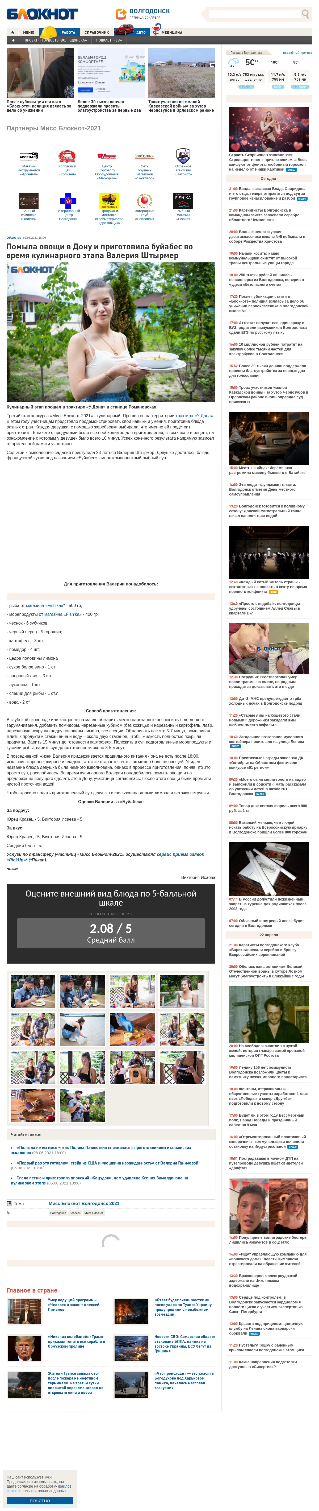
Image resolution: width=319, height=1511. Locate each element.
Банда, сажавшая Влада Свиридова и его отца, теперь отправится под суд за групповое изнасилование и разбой (267, 193)
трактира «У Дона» (194, 416)
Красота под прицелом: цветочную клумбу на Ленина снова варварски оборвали (266, 1328)
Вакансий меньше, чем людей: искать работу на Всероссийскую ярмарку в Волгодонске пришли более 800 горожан (268, 827)
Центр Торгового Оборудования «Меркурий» (107, 164)
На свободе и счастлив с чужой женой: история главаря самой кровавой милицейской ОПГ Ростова (267, 1051)
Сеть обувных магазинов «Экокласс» (144, 164)
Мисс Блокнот (94, 1213)
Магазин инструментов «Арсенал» (29, 162)
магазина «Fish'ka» (45, 605)
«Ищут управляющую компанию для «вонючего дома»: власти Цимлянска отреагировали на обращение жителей (268, 1259)
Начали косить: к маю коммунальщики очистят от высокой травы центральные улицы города (263, 258)
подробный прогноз (297, 53)
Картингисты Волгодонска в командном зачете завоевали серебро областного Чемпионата (264, 215)
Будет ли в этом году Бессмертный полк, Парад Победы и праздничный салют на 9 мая (266, 1120)
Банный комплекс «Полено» (29, 207)
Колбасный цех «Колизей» (67, 162)
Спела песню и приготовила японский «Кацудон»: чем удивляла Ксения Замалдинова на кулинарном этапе (99, 1180)
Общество (14, 237)
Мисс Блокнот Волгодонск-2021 (84, 1203)
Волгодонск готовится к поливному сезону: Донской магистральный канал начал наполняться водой (267, 511)
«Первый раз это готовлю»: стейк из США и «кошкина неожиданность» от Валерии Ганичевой (107, 1163)
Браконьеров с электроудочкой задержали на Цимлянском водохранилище (263, 1280)
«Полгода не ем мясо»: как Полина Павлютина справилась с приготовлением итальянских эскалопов (101, 1150)
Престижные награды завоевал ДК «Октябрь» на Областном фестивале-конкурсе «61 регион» (266, 763)
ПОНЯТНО (40, 1500)
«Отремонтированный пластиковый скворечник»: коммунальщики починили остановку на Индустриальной (267, 1142)
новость (75, 1213)
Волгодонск (58, 1213)
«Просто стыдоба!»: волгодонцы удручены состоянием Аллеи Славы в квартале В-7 (264, 608)
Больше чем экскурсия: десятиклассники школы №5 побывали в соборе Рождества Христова (267, 236)
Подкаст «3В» (109, 40)
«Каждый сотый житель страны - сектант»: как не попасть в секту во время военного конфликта (268, 587)
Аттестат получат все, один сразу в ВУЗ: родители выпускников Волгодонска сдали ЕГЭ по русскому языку (268, 328)
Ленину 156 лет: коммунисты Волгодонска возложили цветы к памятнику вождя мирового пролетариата (268, 1072)
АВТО (130, 32)
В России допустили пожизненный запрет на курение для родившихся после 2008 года (268, 904)
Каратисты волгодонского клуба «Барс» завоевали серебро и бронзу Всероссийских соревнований (264, 950)
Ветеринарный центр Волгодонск (68, 207)
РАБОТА (57, 32)
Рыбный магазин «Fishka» (183, 207)
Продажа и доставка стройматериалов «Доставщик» (109, 209)
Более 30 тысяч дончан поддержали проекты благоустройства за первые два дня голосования (267, 371)
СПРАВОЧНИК (97, 32)
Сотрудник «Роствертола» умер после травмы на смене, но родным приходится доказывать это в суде (263, 682)
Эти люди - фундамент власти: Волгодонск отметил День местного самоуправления (262, 489)
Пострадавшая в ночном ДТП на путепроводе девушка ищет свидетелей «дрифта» (266, 1163)
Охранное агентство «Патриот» (183, 162)
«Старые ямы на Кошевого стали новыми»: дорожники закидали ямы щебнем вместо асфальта (264, 720)
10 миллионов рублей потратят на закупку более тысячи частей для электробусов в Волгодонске (265, 349)
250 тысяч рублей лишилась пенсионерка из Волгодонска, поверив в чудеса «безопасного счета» (266, 280)
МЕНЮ (28, 32)
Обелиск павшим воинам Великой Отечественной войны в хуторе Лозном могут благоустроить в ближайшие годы (266, 971)
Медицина (167, 31)
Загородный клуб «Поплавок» (144, 207)
